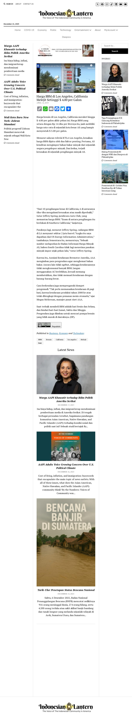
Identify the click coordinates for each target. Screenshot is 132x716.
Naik (40, 343)
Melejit (83, 339)
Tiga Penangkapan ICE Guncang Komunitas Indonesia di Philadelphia (113, 120)
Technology (65, 29)
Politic (53, 29)
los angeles (72, 339)
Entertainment (81, 29)
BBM (40, 339)
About (18, 4)
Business (53, 333)
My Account (109, 29)
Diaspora (66, 36)
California (59, 339)
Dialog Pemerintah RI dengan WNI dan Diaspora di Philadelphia (114, 154)
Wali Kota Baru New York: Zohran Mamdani (16, 120)
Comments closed (11, 75)
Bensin (49, 339)
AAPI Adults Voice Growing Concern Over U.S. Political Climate (15, 87)
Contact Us (28, 4)
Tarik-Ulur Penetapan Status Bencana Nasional (66, 590)
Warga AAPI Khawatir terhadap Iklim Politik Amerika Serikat (16, 51)
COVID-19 (29, 29)
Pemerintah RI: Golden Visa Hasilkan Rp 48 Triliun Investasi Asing (114, 188)
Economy (42, 29)
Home (18, 29)
